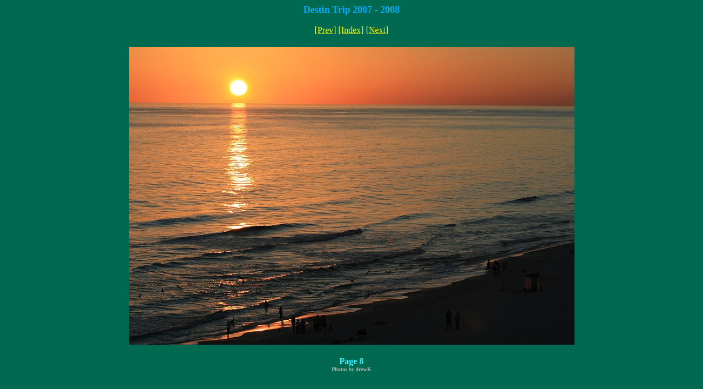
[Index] (351, 30)
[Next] (377, 30)
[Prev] (325, 30)
